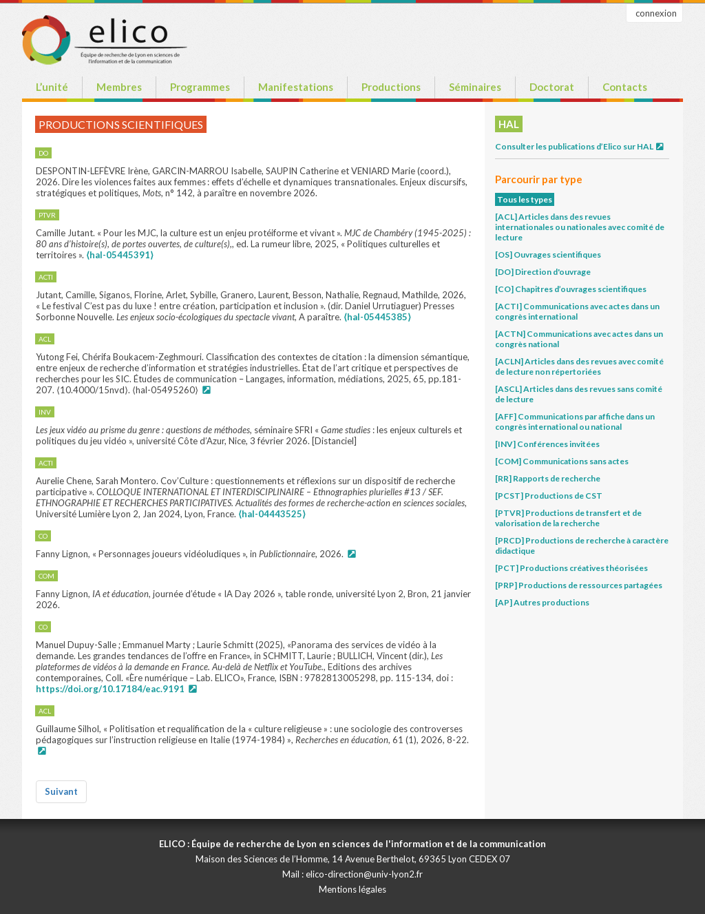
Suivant (61, 791)
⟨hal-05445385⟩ (377, 316)
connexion (656, 13)
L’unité (52, 87)
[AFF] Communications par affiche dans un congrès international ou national (575, 421)
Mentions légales (352, 889)
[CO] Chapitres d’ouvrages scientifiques (570, 289)
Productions (391, 87)
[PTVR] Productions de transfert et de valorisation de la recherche (568, 518)
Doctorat (551, 87)
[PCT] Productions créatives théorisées (571, 568)
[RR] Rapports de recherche (547, 478)
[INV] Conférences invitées (547, 444)
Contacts (624, 87)
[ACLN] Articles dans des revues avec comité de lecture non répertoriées (579, 366)
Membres (119, 87)
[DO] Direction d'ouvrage (543, 272)
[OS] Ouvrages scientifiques (548, 254)
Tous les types (524, 199)
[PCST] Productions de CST (548, 495)
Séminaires (475, 87)
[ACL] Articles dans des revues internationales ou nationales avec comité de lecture (579, 226)
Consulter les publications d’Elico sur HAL (580, 146)
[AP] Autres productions (542, 602)
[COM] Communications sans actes (562, 461)
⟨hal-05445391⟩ (120, 254)
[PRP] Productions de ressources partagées (578, 585)
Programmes (200, 87)
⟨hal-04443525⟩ (272, 513)
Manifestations (295, 87)
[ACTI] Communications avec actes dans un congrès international (577, 311)
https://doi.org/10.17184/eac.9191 (110, 688)
